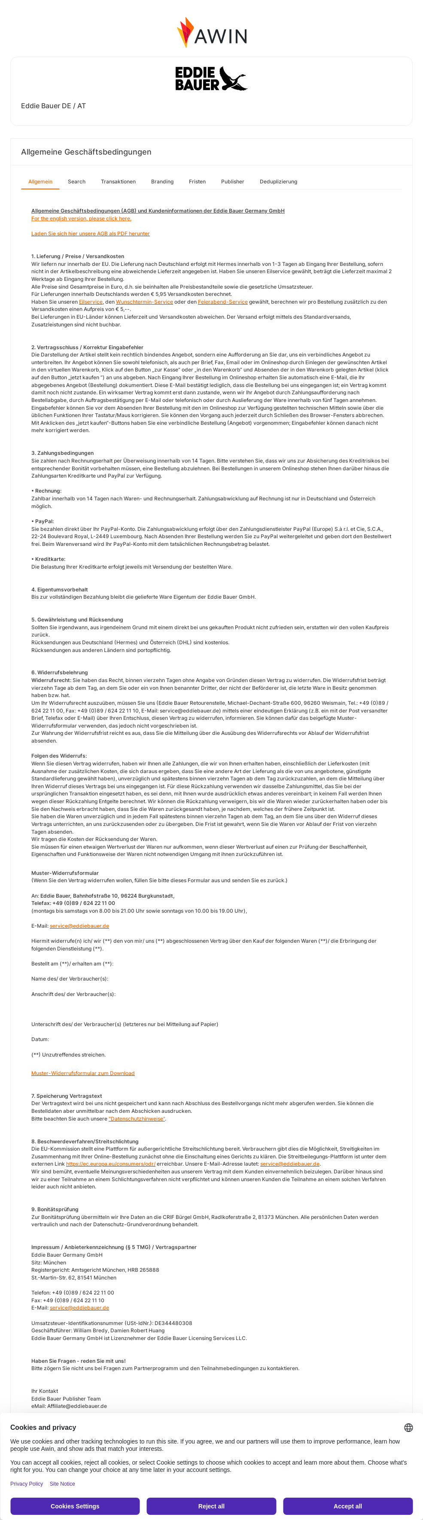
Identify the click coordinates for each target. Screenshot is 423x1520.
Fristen (197, 181)
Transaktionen (118, 181)
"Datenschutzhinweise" (137, 1118)
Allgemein (40, 181)
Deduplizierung (278, 181)
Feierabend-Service (223, 302)
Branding (162, 181)
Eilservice (91, 302)
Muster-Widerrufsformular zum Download (83, 1073)
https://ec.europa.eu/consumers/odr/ (110, 1164)
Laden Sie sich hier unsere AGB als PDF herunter (90, 233)
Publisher (232, 181)
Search (76, 181)
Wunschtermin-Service (144, 302)
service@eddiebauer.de (79, 926)
